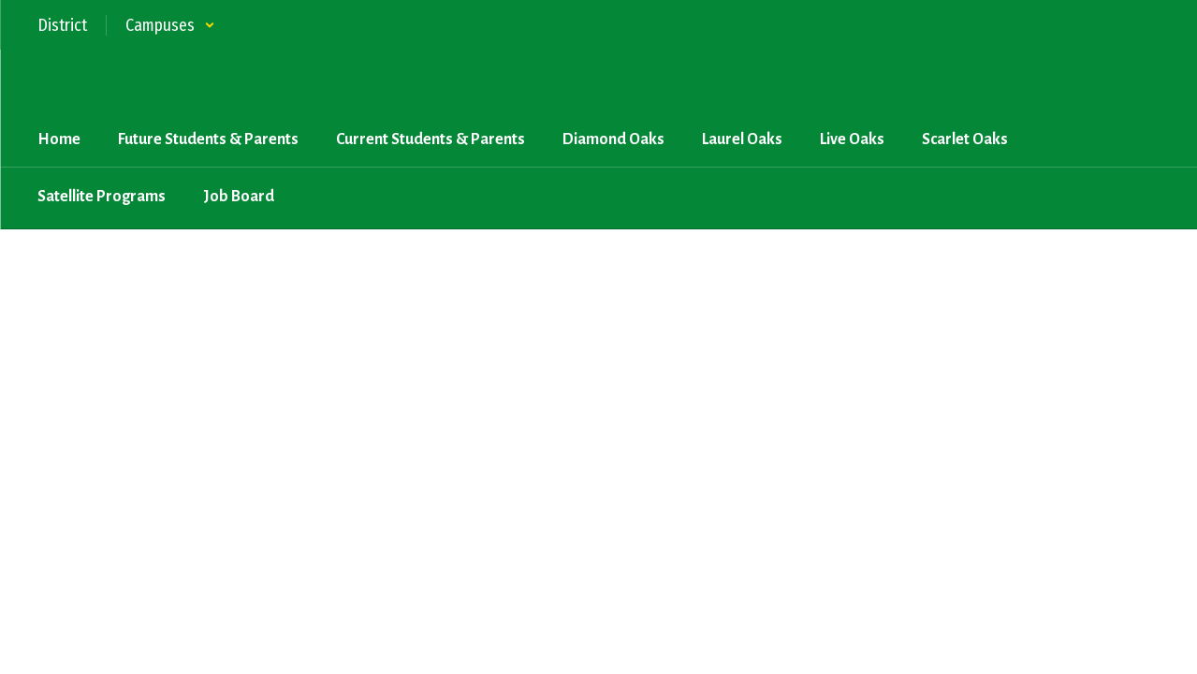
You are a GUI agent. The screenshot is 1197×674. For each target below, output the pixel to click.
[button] (170, 25)
